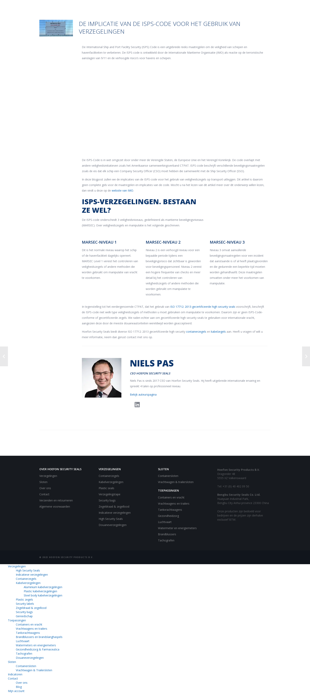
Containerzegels (109, 476)
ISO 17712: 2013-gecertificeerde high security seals (202, 307)
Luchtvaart (165, 522)
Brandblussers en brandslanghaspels (39, 637)
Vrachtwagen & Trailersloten (34, 670)
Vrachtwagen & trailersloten (176, 482)
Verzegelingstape (109, 494)
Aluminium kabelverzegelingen (43, 587)
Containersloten (168, 476)
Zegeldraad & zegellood (114, 506)
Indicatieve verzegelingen (115, 513)
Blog (19, 687)
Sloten (43, 482)
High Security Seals (111, 519)
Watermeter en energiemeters (177, 528)
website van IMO (122, 190)
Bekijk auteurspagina (143, 394)
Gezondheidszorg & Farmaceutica (37, 649)
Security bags (107, 500)
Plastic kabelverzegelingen (40, 591)
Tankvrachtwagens (170, 510)
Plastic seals (106, 488)
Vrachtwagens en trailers (173, 503)
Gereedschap (24, 616)
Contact (44, 494)
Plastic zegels (24, 599)
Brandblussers (167, 534)
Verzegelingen (48, 476)
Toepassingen (17, 620)
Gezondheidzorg (168, 516)
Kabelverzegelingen (111, 482)
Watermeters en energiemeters (36, 645)
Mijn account (16, 691)
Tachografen (166, 540)
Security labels (25, 604)
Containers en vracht (171, 497)
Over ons (45, 488)
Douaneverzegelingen (113, 525)
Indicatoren (15, 674)
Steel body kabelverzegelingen (43, 595)
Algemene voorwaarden (54, 506)
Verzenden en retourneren (56, 500)
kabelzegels (218, 331)
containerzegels (196, 331)
